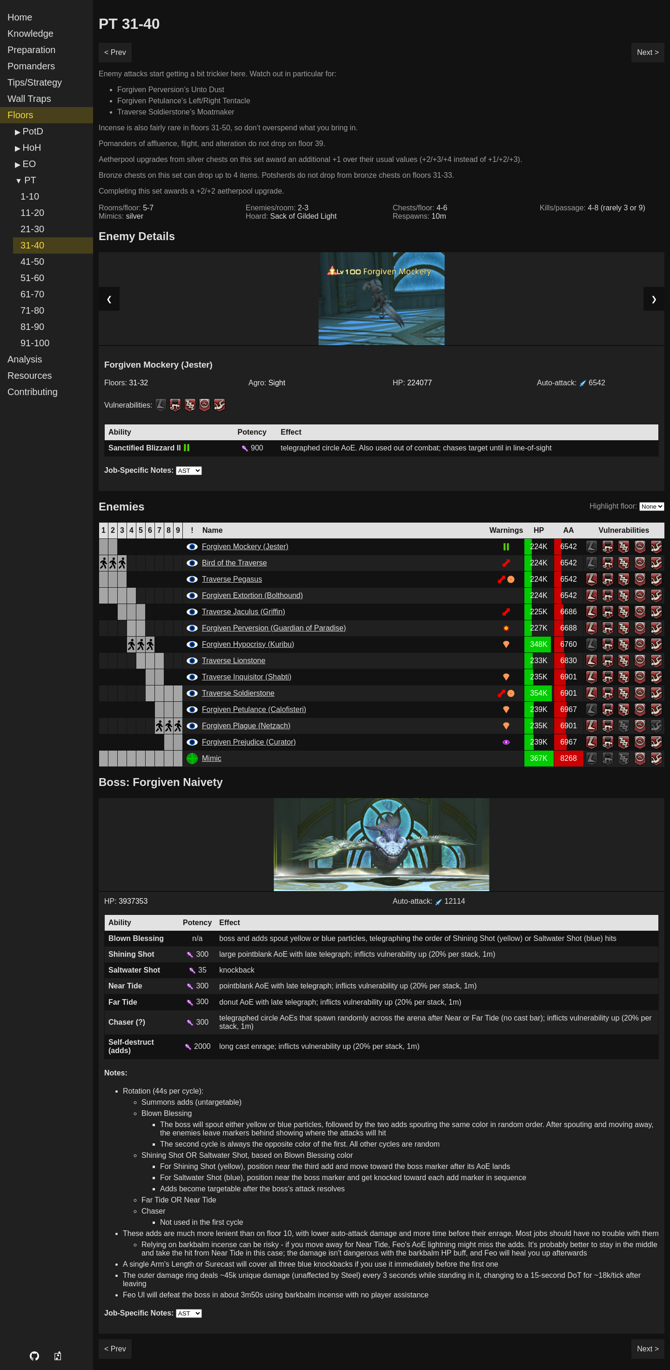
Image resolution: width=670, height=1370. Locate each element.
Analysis (24, 359)
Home (19, 17)
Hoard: (291, 216)
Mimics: (121, 216)
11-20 (32, 213)
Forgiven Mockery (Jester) (245, 547)
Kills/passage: (592, 208)
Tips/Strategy (34, 82)
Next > (648, 52)
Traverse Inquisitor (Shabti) (246, 677)
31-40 (32, 245)
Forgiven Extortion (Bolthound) (252, 595)
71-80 (32, 310)
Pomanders (31, 66)
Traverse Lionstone (233, 661)
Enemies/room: (277, 208)
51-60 (32, 278)
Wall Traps (29, 99)
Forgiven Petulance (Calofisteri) (254, 709)
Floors (20, 115)
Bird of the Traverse (234, 563)
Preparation (31, 50)
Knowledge (30, 33)
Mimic (211, 758)
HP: (412, 383)
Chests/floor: (420, 208)
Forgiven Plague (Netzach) (246, 726)
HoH (31, 147)
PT (30, 180)
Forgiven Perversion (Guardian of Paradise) (274, 628)
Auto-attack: (571, 383)
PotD (32, 131)
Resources (29, 375)
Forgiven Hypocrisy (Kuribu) (248, 644)
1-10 (29, 196)
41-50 (32, 261)
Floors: (126, 383)
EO (29, 164)
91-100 (34, 343)
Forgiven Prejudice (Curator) (249, 742)
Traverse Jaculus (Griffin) (243, 612)
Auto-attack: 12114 (429, 901)
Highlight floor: (613, 506)
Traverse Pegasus (232, 579)
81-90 (32, 327)
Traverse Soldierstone (238, 693)
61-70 (32, 294)
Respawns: (419, 216)
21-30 (32, 229)
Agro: (266, 383)
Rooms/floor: (126, 208)
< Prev (115, 52)
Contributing (32, 392)
